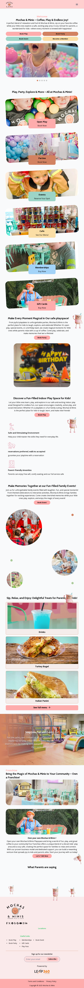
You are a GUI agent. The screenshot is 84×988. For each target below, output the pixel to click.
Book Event (23, 39)
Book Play (24, 34)
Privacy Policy (51, 981)
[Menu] (77, 4)
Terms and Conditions (36, 981)
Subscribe (52, 959)
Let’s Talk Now (42, 856)
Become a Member (60, 39)
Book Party (60, 34)
